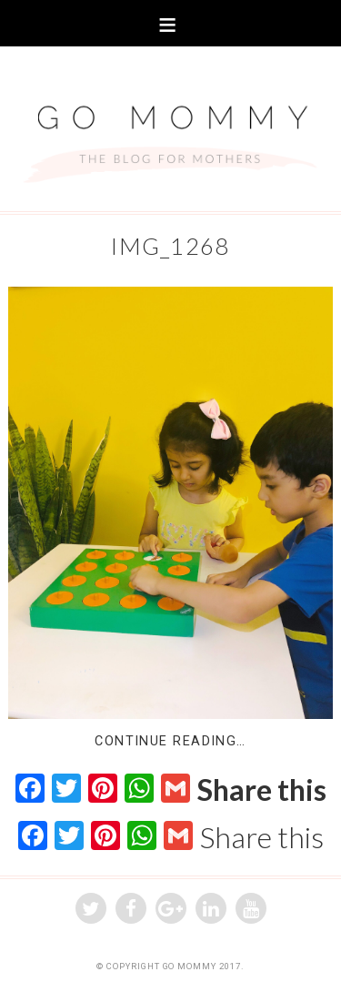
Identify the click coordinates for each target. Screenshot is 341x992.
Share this (261, 790)
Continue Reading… (170, 741)
